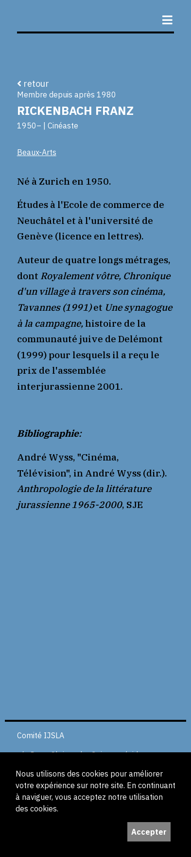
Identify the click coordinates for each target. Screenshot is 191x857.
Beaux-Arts (36, 152)
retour (33, 83)
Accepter (149, 832)
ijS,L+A (93, 16)
